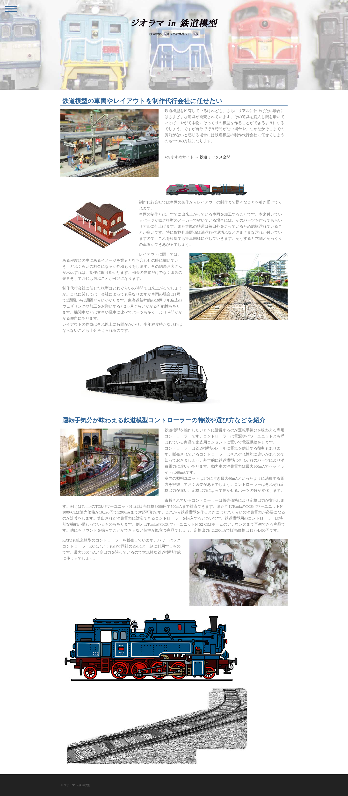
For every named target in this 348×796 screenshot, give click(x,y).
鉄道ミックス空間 (215, 157)
